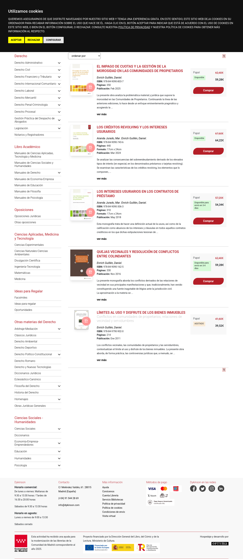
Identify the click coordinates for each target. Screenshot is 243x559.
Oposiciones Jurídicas (28, 216)
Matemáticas (22, 272)
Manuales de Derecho (27, 172)
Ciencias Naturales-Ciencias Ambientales (31, 252)
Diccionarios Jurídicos (28, 373)
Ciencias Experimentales (29, 244)
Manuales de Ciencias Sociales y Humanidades (34, 164)
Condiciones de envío (113, 512)
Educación (21, 451)
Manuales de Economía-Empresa (34, 179)
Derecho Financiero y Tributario (33, 76)
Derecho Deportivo (26, 347)
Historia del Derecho (27, 392)
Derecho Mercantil (25, 97)
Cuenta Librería (110, 495)
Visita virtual (108, 516)
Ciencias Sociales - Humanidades (29, 420)
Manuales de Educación (29, 185)
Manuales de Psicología (29, 197)
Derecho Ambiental (26, 341)
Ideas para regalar (25, 303)
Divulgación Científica (27, 260)
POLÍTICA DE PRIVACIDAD (134, 27)
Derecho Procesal (25, 111)
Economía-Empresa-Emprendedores (27, 443)
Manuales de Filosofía (28, 191)
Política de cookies (112, 507)
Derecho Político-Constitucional (33, 354)
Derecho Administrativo (28, 62)
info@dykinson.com (69, 505)
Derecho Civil (22, 69)
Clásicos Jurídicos (25, 335)
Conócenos (108, 491)
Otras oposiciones (25, 222)
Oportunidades (23, 310)
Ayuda (105, 487)
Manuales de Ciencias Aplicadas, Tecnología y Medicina (34, 155)
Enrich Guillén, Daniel (109, 77)
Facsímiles (21, 297)
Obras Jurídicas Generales (30, 405)
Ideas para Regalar (29, 291)
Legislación (21, 128)
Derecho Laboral (24, 90)
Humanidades (23, 458)
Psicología (21, 465)
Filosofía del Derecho (27, 386)
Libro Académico (27, 147)
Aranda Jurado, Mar (108, 138)
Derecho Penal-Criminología (31, 104)
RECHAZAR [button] (34, 40)
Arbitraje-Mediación (26, 328)
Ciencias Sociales (25, 428)
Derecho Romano (25, 361)
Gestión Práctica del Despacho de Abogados (35, 120)
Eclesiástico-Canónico (28, 379)
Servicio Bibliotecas (112, 499)
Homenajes (21, 399)
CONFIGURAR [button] (53, 40)
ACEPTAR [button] (16, 40)
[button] (59, 63)
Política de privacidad (113, 503)
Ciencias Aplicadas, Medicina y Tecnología (37, 236)
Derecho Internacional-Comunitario (35, 83)
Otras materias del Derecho (35, 322)
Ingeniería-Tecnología (27, 266)
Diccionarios (22, 435)
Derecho (21, 56)
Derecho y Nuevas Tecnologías (33, 367)
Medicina (20, 279)
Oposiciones (24, 210)
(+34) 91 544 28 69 (68, 498)
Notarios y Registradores (29, 134)
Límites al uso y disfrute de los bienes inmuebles (141, 312)
